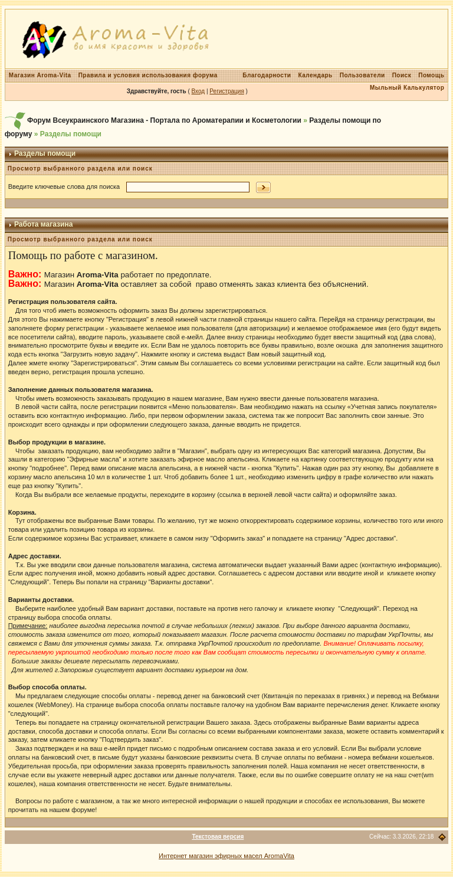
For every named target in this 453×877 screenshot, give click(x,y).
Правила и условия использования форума (148, 75)
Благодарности (266, 75)
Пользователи (362, 75)
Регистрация (226, 91)
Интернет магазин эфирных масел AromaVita (226, 855)
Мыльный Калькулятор (407, 87)
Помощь (431, 75)
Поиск (402, 75)
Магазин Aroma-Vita (40, 75)
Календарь (315, 75)
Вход (198, 91)
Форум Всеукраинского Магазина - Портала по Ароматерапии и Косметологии (164, 120)
